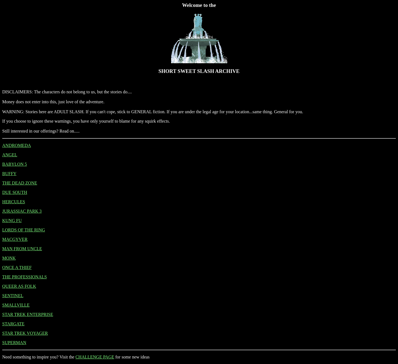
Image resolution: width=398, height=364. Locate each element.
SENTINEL (12, 295)
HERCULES (13, 201)
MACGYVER (15, 239)
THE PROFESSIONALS (24, 277)
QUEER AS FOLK (19, 286)
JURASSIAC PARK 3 (22, 211)
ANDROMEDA (16, 145)
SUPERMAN (14, 342)
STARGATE (13, 323)
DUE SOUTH (14, 192)
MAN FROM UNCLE (22, 248)
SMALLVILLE (16, 305)
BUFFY (9, 173)
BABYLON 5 (14, 164)
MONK (9, 258)
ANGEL (9, 154)
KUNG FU (12, 220)
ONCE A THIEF (17, 267)
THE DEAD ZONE (19, 183)
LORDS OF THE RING (23, 230)
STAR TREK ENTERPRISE (27, 314)
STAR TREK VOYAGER (25, 333)
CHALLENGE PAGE (94, 357)
